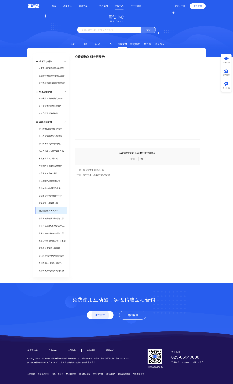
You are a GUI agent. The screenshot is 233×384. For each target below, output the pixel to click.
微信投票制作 (43, 374)
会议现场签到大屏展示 (48, 210)
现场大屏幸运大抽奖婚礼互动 (51, 151)
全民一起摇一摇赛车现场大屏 (51, 233)
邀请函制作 (111, 374)
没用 (142, 159)
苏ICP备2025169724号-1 (88, 358)
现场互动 (122, 44)
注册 (183, 6)
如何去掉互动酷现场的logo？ (51, 98)
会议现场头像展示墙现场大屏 (51, 218)
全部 (73, 44)
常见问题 (160, 44)
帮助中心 (119, 6)
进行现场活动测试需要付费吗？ (52, 83)
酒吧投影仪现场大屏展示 (49, 248)
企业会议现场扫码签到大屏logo (52, 226)
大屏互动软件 (138, 374)
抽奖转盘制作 (57, 374)
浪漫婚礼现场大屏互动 (48, 158)
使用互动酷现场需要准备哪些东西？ (53, 68)
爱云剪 (147, 44)
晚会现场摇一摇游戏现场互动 (51, 270)
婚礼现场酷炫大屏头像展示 (50, 129)
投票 (85, 44)
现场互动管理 (44, 91)
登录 (177, 6)
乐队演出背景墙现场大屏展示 (51, 256)
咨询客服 (132, 315)
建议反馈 (91, 350)
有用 (132, 159)
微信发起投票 (84, 374)
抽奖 (97, 44)
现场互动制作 (44, 61)
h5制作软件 (98, 374)
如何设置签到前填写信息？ (50, 106)
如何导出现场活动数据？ (49, 113)
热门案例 (103, 6)
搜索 (148, 30)
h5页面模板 (71, 374)
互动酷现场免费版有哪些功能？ (52, 76)
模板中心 (67, 6)
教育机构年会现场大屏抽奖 (50, 166)
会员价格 (72, 350)
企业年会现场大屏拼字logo (50, 196)
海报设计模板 (124, 374)
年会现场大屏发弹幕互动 (49, 181)
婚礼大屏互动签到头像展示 (50, 136)
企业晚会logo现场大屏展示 (50, 263)
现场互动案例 (44, 122)
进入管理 (197, 6)
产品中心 (53, 350)
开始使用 (100, 315)
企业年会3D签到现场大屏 (49, 188)
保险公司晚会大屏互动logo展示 (52, 241)
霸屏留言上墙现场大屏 (48, 203)
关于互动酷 (136, 6)
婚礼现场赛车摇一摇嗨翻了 (50, 143)
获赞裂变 (135, 44)
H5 (109, 44)
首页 (54, 6)
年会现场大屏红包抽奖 (48, 173)
